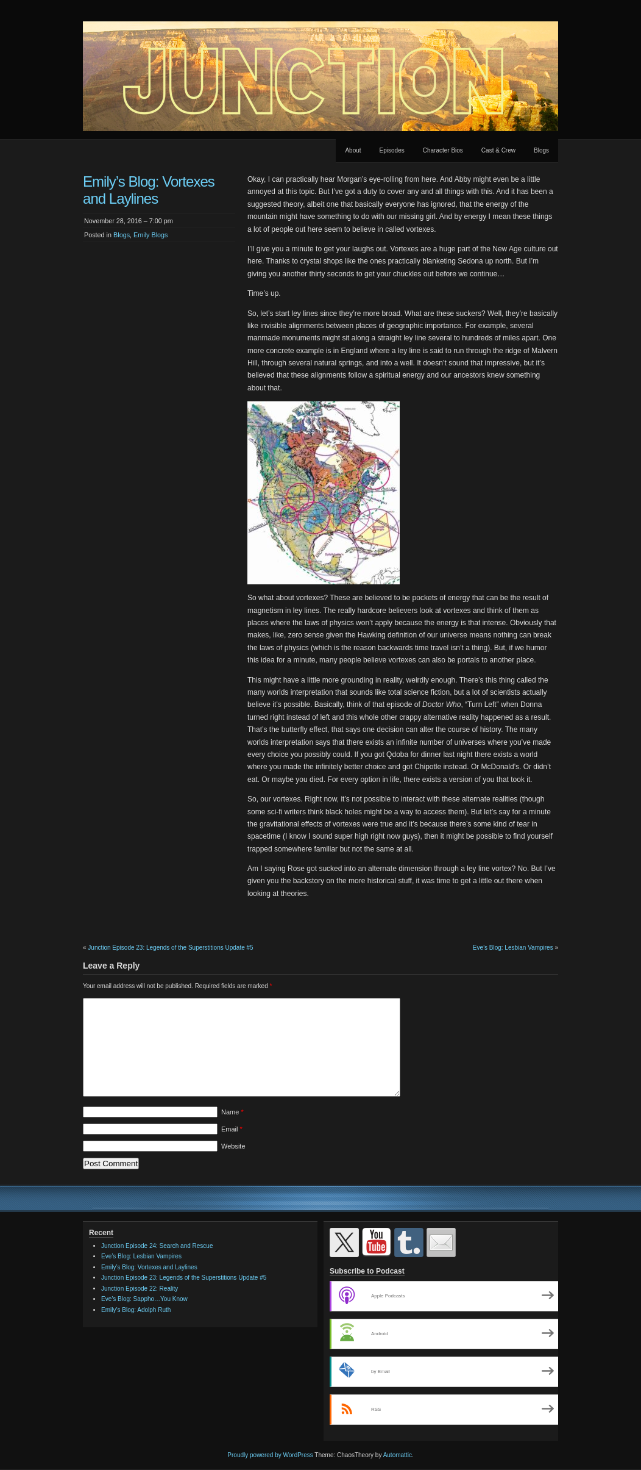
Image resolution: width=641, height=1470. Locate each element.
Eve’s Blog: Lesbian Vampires (513, 947)
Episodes (392, 150)
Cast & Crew (498, 150)
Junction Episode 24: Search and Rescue (157, 1245)
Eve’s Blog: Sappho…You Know (144, 1299)
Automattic (397, 1455)
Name (232, 1112)
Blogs (541, 150)
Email (232, 1129)
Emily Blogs (150, 234)
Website (233, 1146)
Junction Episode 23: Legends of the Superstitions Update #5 (170, 947)
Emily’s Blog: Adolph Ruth (136, 1310)
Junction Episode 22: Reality (139, 1288)
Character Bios (443, 150)
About (353, 150)
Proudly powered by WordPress (270, 1455)
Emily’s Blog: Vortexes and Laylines (149, 1267)
